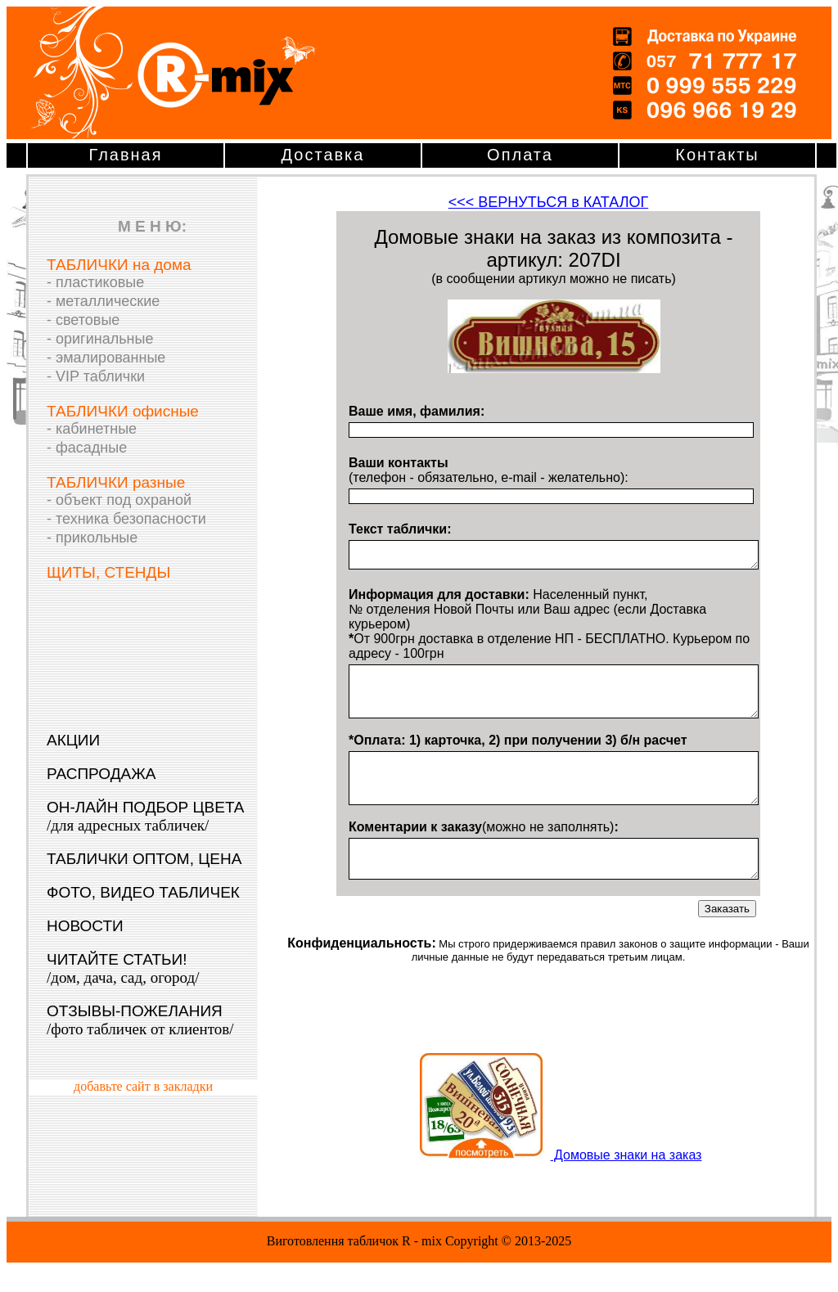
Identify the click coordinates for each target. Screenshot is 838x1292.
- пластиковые (95, 282)
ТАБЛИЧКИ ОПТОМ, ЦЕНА (144, 858)
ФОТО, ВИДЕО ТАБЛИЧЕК (143, 892)
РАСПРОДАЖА (101, 773)
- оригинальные (100, 339)
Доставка (323, 155)
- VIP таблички (96, 376)
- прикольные (92, 537)
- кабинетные (92, 429)
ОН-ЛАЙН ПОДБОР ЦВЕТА (146, 816)
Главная (125, 155)
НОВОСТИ (85, 925)
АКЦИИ (73, 740)
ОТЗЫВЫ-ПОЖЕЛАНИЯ (140, 1020)
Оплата (520, 155)
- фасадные (87, 447)
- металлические (103, 301)
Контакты (717, 155)
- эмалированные (106, 357)
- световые (83, 320)
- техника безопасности (126, 519)
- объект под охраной (119, 500)
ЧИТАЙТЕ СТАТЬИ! (123, 968)
